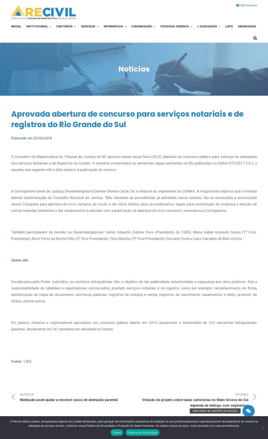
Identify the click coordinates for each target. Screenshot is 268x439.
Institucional (37, 26)
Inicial (16, 26)
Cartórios (64, 26)
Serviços (88, 26)
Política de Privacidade (142, 432)
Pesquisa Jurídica (174, 26)
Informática (113, 26)
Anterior (77, 398)
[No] (262, 427)
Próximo (191, 400)
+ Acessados (207, 26)
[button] (249, 411)
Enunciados (247, 26)
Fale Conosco (246, 5)
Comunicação (141, 26)
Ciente (117, 432)
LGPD (229, 26)
